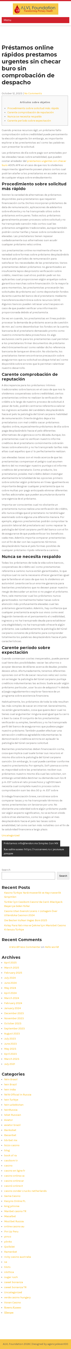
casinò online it (13, 1185)
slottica (9, 1272)
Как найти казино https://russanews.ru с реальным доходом (34, 851)
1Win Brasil (10, 1079)
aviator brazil (12, 1125)
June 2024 (10, 982)
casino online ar (14, 1180)
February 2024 (13, 1003)
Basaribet (10, 1135)
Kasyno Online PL (15, 1201)
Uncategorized (11, 835)
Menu (7, 20)
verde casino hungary (17, 1297)
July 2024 (10, 977)
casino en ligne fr (14, 1170)
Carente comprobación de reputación (30, 112)
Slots (7, 1267)
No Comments (33, 93)
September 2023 (14, 1028)
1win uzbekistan (13, 1104)
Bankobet (10, 1130)
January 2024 (12, 1008)
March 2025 (11, 967)
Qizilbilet (9, 1246)
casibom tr (11, 1160)
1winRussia (10, 1109)
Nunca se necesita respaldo (24, 116)
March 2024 (11, 998)
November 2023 (14, 1018)
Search (6, 869)
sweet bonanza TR (15, 1287)
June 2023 (10, 1043)
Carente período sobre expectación (29, 120)
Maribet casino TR (15, 1211)
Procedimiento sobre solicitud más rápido (33, 108)
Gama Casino (12, 1196)
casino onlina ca (14, 1175)
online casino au (14, 1226)
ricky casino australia (17, 1256)
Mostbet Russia (14, 1221)
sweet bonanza (13, 1282)
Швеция (8, 1312)
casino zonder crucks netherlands (25, 1191)
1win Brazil (10, 1084)
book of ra (10, 1155)
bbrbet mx (10, 1140)
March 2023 (11, 1059)
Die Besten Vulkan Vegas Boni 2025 (25, 920)
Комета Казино (12, 1307)
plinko (8, 1241)
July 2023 (10, 1038)
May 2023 (10, 1048)
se (5, 1262)
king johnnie (11, 1206)
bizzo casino (12, 1145)
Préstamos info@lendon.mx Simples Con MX (31, 843)
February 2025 (13, 972)
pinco (7, 1236)
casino (8, 1165)
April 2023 (10, 1053)
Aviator (8, 1120)
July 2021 (9, 1064)
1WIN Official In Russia (17, 1094)
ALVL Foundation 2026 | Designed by (25, 1344)
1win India (10, 1089)
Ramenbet (10, 1251)
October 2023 (12, 1023)
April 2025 (10, 962)
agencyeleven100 (57, 1344)
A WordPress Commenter (25, 947)
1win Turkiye (11, 1099)
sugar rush (11, 1277)
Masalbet (10, 1216)
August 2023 (12, 1033)
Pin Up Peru (11, 1231)
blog (7, 1150)
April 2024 (10, 993)
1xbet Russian (12, 1114)
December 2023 (14, 1013)
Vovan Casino (12, 1302)
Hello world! (52, 947)
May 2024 (10, 988)
